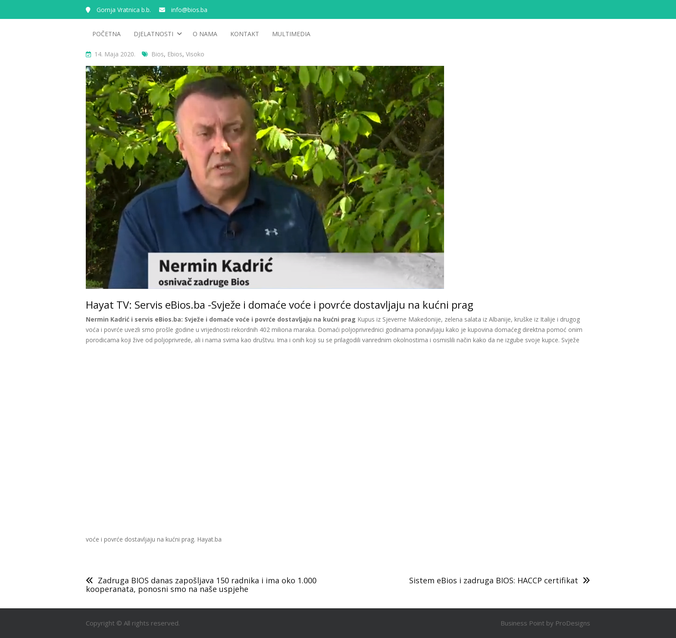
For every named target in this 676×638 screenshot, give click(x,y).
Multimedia (291, 34)
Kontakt (244, 34)
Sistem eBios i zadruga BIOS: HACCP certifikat (493, 580)
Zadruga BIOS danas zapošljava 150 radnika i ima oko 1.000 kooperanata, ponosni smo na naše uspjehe (201, 584)
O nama (205, 34)
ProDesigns (572, 623)
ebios (174, 54)
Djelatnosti (153, 34)
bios (157, 54)
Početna (106, 34)
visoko (195, 54)
